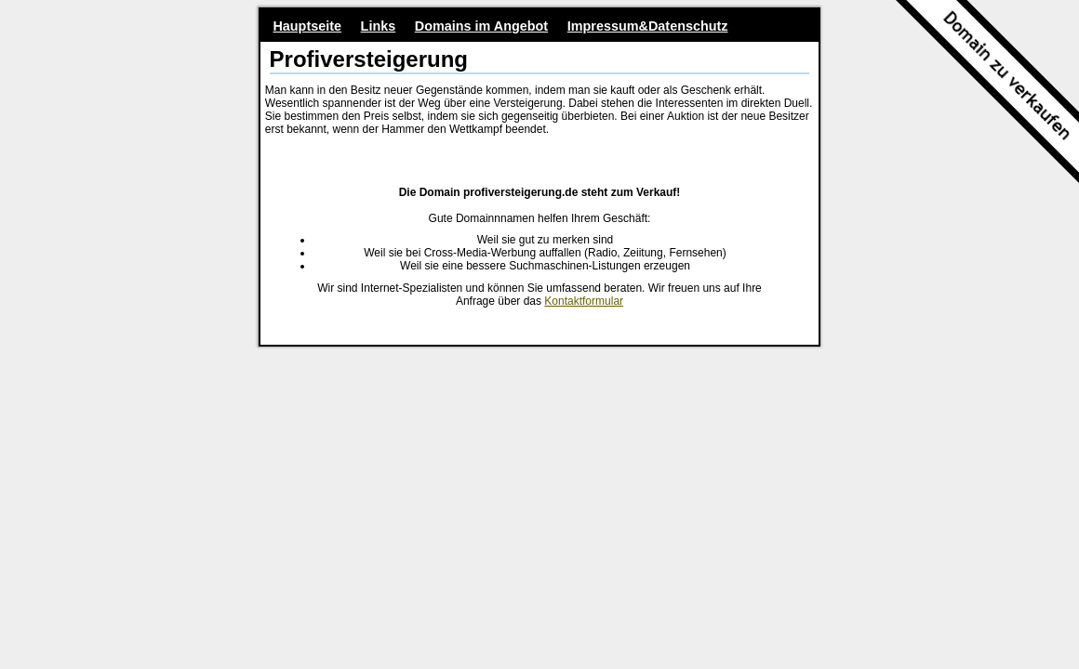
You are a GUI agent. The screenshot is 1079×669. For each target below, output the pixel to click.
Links (378, 26)
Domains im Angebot (481, 26)
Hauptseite (307, 26)
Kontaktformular (583, 301)
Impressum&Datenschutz (647, 26)
